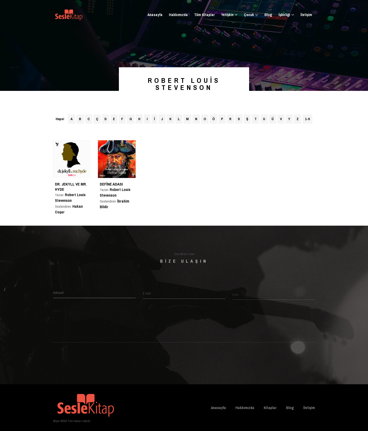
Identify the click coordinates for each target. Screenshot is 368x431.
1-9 (307, 118)
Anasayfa (155, 14)
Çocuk (249, 14)
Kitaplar (270, 407)
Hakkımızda (178, 14)
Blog (268, 14)
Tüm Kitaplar (204, 14)
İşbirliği (284, 14)
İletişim (306, 14)
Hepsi (60, 118)
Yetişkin (227, 14)
